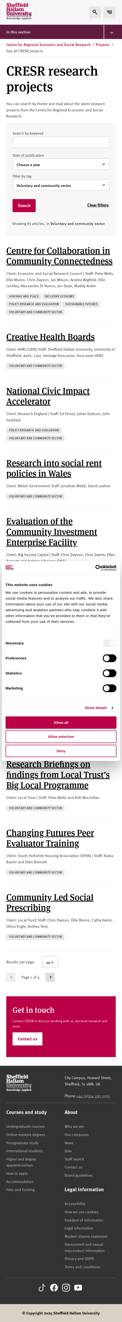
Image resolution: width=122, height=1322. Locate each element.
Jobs (68, 1150)
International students (24, 1150)
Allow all (61, 722)
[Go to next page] (50, 977)
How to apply (17, 1173)
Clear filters (98, 205)
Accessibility (75, 1203)
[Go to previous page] (10, 977)
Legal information (79, 1227)
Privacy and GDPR (79, 1258)
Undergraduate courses (25, 1126)
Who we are (74, 1126)
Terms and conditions (82, 1266)
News (69, 1142)
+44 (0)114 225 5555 (93, 1095)
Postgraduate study (22, 1142)
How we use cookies (81, 1211)
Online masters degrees (25, 1134)
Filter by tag (22, 175)
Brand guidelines (79, 1175)
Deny (61, 751)
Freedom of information (84, 1219)
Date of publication (28, 155)
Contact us (27, 1039)
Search (24, 205)
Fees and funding (20, 1189)
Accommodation (20, 1181)
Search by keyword (28, 133)
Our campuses (77, 1134)
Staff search (74, 1158)
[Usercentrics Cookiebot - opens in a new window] (95, 568)
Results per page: (20, 961)
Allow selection (61, 736)
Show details (96, 708)
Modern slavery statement (86, 1236)
